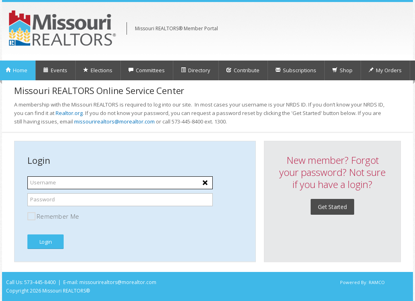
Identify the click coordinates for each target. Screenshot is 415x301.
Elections (97, 70)
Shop (342, 70)
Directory (195, 70)
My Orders (385, 70)
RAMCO (377, 282)
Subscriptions (295, 70)
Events (55, 70)
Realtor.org (69, 113)
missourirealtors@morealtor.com (114, 121)
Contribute (242, 70)
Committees (146, 70)
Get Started (332, 207)
